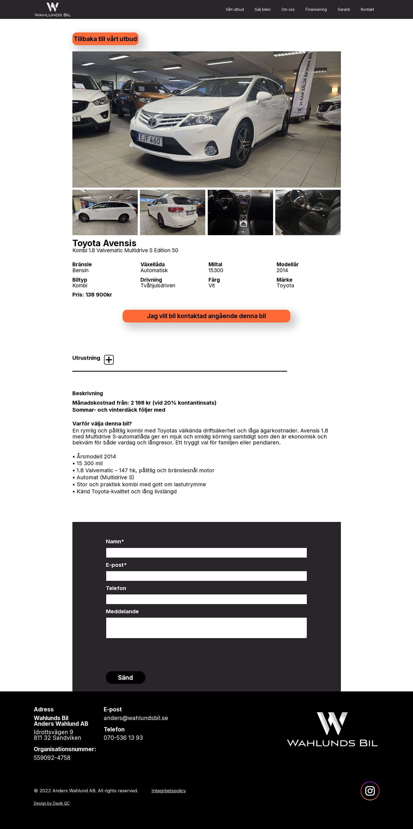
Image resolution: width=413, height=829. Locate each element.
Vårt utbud (235, 9)
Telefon (116, 588)
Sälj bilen (263, 9)
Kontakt (367, 9)
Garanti (344, 9)
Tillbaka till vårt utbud (105, 38)
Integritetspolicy (169, 790)
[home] (53, 9)
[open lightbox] (206, 119)
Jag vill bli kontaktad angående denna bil (206, 315)
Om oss (288, 9)
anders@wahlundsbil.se (136, 718)
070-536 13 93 (123, 737)
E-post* (116, 565)
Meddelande (122, 611)
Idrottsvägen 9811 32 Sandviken (57, 735)
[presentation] (147, 651)
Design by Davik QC (52, 803)
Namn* (115, 541)
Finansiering (316, 9)
